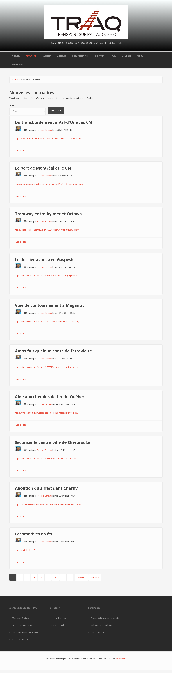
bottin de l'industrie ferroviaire (25, 632)
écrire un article (58, 625)
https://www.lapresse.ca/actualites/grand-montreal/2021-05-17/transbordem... (49, 184)
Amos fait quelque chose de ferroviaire (53, 351)
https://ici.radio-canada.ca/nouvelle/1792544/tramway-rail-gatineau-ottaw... (47, 230)
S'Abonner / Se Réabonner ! (102, 625)
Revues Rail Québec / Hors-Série (105, 618)
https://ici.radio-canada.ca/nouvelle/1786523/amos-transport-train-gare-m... (47, 367)
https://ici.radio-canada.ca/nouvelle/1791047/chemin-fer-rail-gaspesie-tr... (46, 275)
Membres (126, 56)
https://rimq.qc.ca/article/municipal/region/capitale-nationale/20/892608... (46, 413)
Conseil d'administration (22, 625)
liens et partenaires (20, 639)
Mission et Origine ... (21, 618)
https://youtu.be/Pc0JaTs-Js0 (27, 550)
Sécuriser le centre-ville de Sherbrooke (52, 442)
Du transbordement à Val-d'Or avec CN (53, 122)
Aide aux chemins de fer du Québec (50, 396)
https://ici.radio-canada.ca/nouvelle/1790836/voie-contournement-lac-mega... (48, 321)
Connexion (18, 64)
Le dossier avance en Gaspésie (45, 259)
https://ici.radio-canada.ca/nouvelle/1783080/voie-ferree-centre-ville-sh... (46, 458)
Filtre (11, 105)
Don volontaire (97, 632)
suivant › (81, 577)
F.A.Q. (113, 56)
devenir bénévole (58, 618)
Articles (61, 56)
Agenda (47, 56)
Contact (100, 56)
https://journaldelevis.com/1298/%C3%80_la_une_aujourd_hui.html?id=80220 (48, 504)
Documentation (80, 56)
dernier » (95, 577)
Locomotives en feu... (36, 534)
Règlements (121, 658)
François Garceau (44, 130)
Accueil (16, 56)
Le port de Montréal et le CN (43, 168)
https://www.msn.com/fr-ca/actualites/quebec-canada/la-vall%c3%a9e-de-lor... (49, 138)
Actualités (31, 56)
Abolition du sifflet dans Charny (46, 488)
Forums (141, 56)
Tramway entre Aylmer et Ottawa (48, 214)
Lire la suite (21, 150)
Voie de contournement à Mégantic (49, 305)
